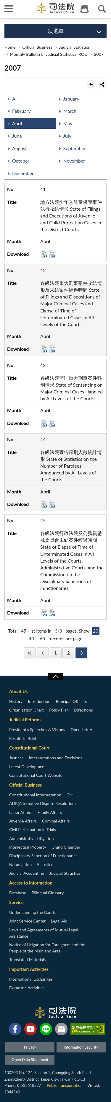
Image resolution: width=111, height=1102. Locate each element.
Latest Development (27, 766)
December (23, 173)
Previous (43, 652)
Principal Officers (71, 701)
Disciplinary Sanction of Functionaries (43, 855)
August (19, 148)
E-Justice (45, 864)
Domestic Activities (26, 987)
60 (42, 638)
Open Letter (81, 729)
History (15, 701)
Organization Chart (26, 709)
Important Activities (29, 969)
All (14, 98)
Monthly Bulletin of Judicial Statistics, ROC (48, 54)
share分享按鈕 (102, 84)
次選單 (56, 31)
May (68, 123)
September (74, 148)
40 (31, 638)
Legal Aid (59, 920)
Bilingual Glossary (48, 892)
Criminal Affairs (56, 820)
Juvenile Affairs (23, 820)
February (21, 111)
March (70, 111)
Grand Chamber (66, 846)
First (30, 652)
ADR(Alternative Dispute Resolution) (42, 803)
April (17, 123)
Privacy (30, 1047)
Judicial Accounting (26, 873)
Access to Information (30, 882)
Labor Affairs (20, 812)
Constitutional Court (29, 747)
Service (16, 902)
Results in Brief (22, 738)
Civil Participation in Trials (32, 829)
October (20, 160)
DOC (44, 254)
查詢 (102, 9)
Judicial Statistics (74, 47)
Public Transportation (65, 1085)
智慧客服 (84, 9)
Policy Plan (59, 709)
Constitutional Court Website (35, 775)
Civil (71, 794)
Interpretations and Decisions (55, 757)
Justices (16, 757)
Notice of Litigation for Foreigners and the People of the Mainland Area (47, 947)
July (67, 136)
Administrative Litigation (31, 838)
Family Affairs (50, 812)
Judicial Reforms (25, 719)
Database (17, 892)
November (74, 160)
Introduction (39, 701)
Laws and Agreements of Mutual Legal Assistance (43, 933)
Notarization (20, 864)
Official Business (37, 47)
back (91, 84)
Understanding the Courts (32, 912)
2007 (98, 54)
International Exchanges (31, 979)
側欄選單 (8, 8)
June (17, 136)
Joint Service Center (27, 920)
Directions (83, 709)
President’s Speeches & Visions (37, 729)
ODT (52, 254)
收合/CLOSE (55, 676)
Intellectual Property (27, 846)
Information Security (81, 1047)
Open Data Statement (30, 1059)
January (71, 98)
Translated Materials (27, 959)
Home (9, 47)
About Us (18, 691)
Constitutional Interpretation (35, 794)
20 (95, 630)
